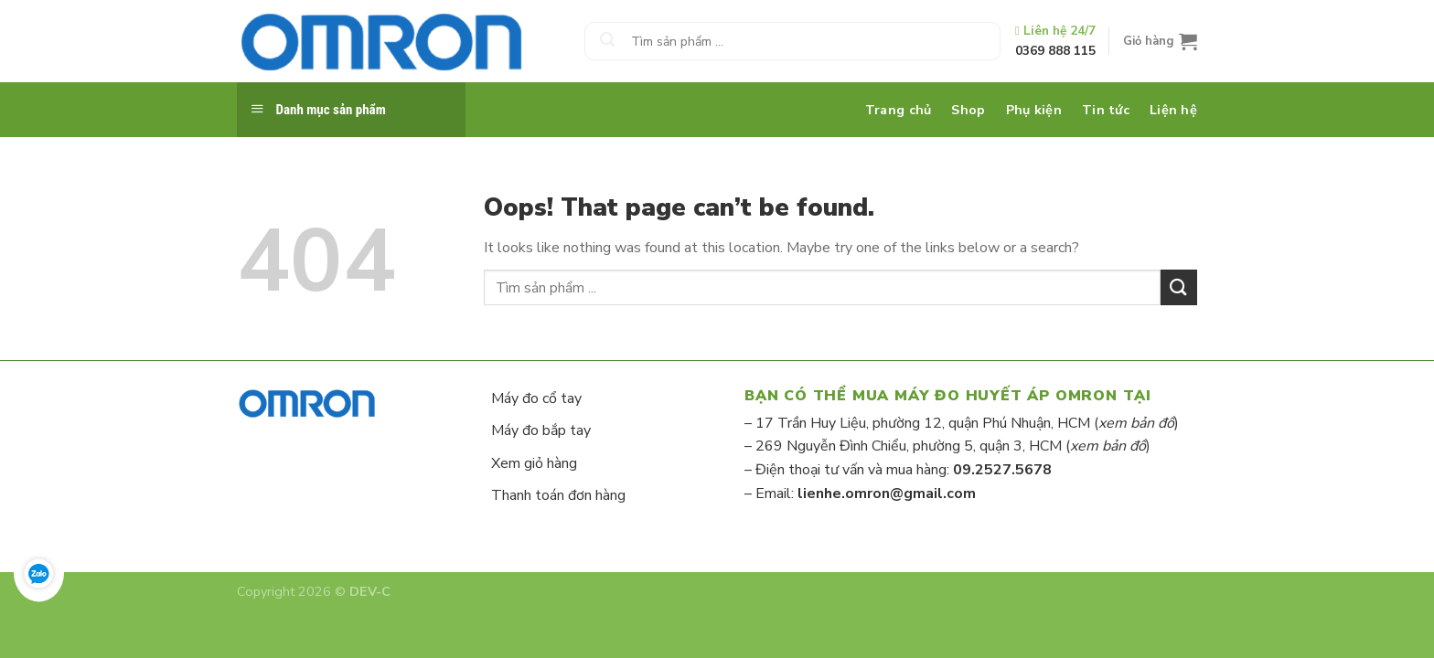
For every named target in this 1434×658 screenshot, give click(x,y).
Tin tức (1105, 110)
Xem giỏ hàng (534, 463)
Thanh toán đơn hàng (558, 495)
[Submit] (607, 41)
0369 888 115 (1055, 50)
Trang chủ (898, 110)
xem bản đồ (1136, 423)
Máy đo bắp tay (541, 430)
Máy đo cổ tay (536, 398)
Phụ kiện (1034, 110)
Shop (968, 110)
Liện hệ (1173, 110)
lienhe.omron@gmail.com (886, 493)
